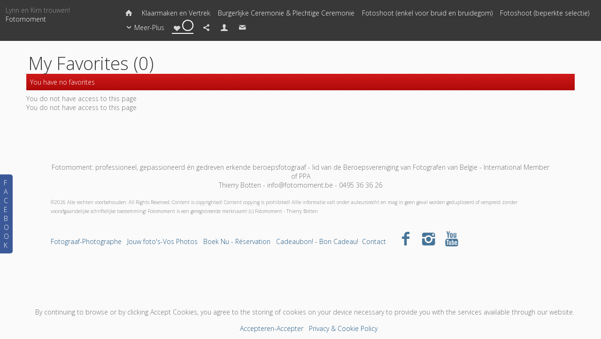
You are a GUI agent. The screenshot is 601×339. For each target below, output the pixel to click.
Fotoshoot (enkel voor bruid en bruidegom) (427, 12)
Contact (374, 241)
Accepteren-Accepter (271, 328)
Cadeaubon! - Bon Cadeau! (317, 241)
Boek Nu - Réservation (236, 241)
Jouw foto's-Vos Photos (162, 241)
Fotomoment (26, 19)
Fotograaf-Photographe (86, 241)
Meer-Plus (143, 27)
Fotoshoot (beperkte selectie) (544, 12)
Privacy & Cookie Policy (343, 328)
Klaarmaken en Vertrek (176, 12)
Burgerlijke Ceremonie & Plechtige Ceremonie (286, 12)
